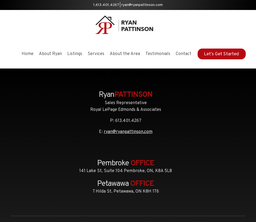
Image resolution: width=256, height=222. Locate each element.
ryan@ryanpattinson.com (142, 5)
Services (96, 54)
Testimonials (157, 54)
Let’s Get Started (221, 54)
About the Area (125, 54)
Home (28, 54)
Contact (183, 54)
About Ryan (50, 54)
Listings (74, 54)
